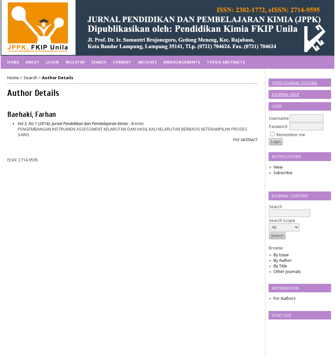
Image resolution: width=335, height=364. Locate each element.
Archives (147, 62)
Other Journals (287, 271)
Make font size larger (295, 326)
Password (278, 126)
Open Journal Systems (294, 82)
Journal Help (285, 94)
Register (75, 62)
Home (13, 62)
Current (122, 62)
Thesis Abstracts (226, 62)
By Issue (281, 255)
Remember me (290, 134)
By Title (280, 266)
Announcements (182, 62)
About (33, 62)
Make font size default (285, 326)
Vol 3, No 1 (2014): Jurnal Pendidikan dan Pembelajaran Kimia (73, 123)
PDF (236, 139)
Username (279, 118)
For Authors (284, 298)
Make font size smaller (274, 326)
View (277, 167)
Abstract (249, 139)
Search (289, 210)
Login (52, 62)
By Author (282, 260)
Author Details (57, 78)
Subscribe (282, 172)
